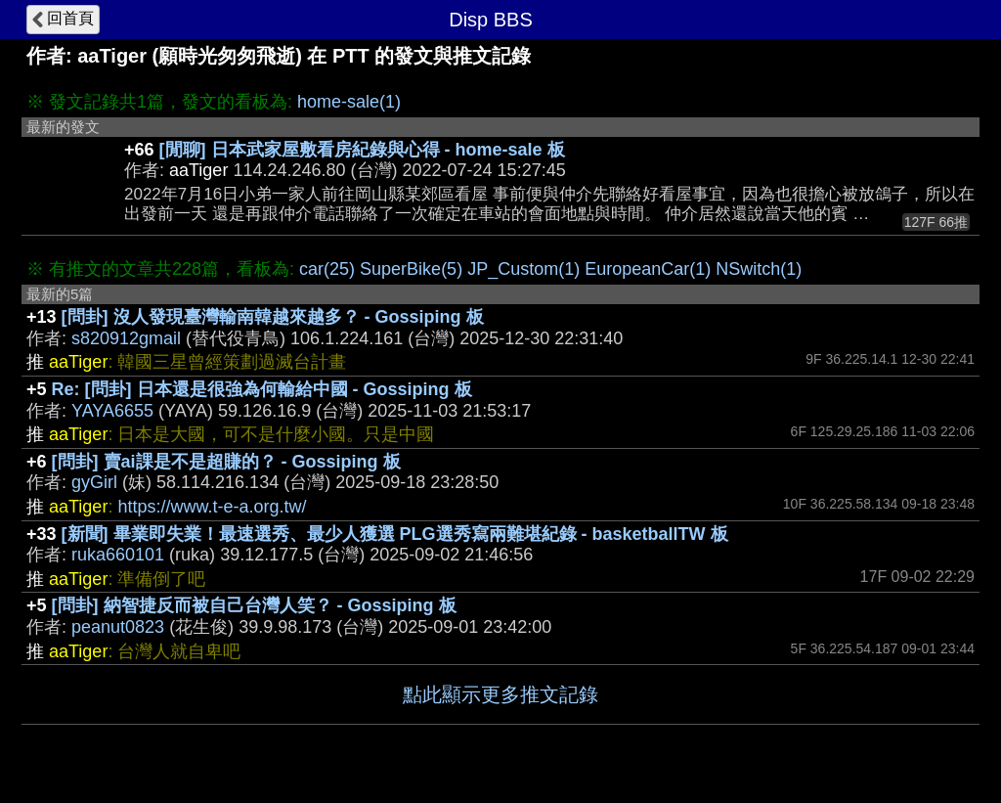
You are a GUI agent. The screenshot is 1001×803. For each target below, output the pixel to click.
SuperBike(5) (411, 269)
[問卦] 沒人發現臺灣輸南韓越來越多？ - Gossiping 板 (273, 317)
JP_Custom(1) (523, 269)
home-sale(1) (349, 102)
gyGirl (94, 482)
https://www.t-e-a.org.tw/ (211, 506)
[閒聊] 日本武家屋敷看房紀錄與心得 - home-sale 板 (362, 149)
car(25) (327, 269)
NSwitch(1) (759, 269)
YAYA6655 (112, 411)
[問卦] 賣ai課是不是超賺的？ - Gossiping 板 (226, 461)
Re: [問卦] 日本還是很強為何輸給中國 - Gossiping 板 (262, 389)
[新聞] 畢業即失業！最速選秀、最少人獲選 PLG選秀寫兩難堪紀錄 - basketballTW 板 (395, 534)
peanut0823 (117, 627)
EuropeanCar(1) (648, 269)
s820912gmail (126, 338)
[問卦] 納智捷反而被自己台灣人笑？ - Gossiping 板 (254, 605)
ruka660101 (117, 554)
